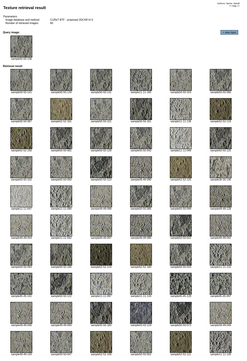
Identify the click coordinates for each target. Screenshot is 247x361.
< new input (229, 32)
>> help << (234, 6)
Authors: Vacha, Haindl (228, 3)
